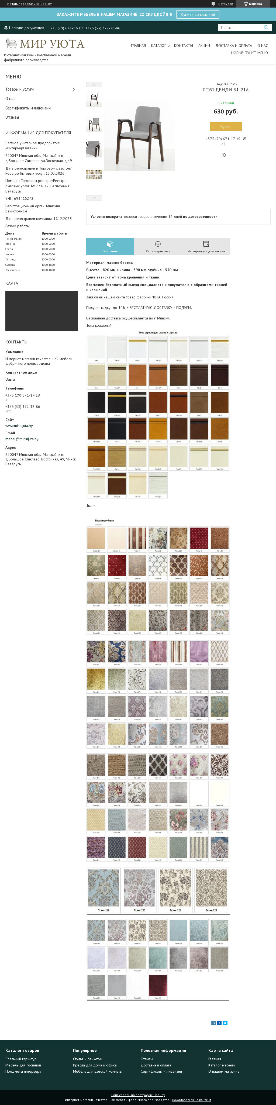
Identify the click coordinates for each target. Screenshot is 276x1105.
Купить (225, 126)
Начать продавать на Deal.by (29, 4)
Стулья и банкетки (87, 1058)
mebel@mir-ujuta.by (22, 438)
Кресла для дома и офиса (95, 1065)
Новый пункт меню (249, 52)
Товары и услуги (19, 89)
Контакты (183, 45)
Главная (138, 45)
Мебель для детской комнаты (97, 1071)
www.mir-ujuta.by (19, 425)
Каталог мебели (221, 1065)
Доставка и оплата (233, 45)
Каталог (158, 45)
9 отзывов (225, 4)
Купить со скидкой (198, 14)
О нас (262, 45)
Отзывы (12, 117)
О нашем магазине (224, 1071)
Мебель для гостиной (23, 1065)
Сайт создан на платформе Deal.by (138, 1095)
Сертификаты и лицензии (28, 108)
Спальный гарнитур (21, 1058)
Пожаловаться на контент (191, 1100)
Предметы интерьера (23, 1071)
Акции (204, 45)
